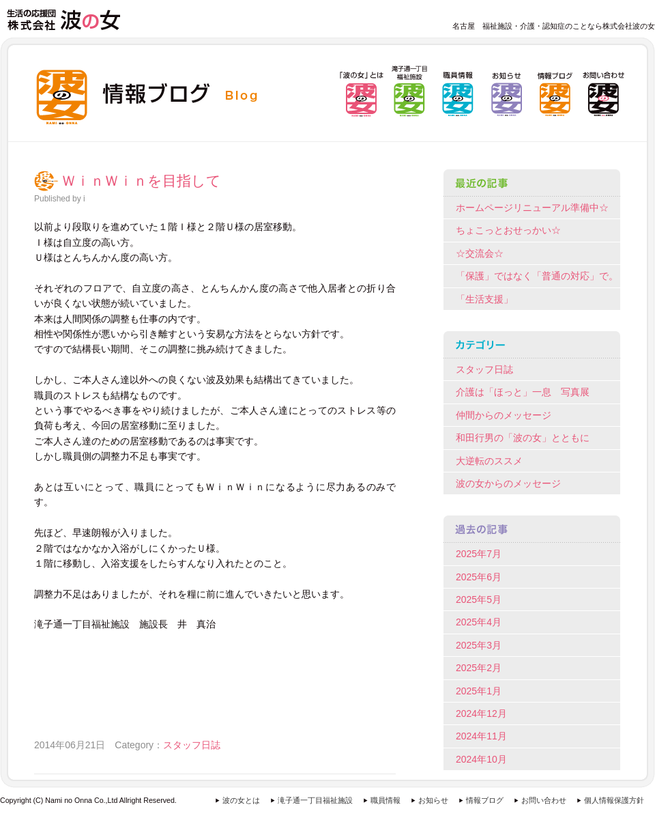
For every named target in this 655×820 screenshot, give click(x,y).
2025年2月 (478, 667)
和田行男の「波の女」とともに (523, 437)
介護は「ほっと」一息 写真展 (523, 391)
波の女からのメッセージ (508, 483)
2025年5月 (478, 599)
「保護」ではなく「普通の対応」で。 (537, 275)
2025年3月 (478, 645)
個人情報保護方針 (614, 800)
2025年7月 (478, 553)
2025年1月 (478, 690)
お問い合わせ (543, 800)
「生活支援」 (484, 299)
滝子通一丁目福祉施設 (315, 800)
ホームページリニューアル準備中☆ (532, 207)
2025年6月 (478, 576)
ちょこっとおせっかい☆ (508, 230)
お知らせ (433, 800)
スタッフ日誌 (191, 744)
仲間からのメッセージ (503, 415)
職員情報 (385, 800)
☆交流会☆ (480, 253)
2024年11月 (481, 736)
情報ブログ (485, 800)
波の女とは (241, 800)
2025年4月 (478, 622)
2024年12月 (481, 713)
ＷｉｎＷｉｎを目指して (141, 181)
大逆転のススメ (489, 460)
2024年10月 (481, 759)
